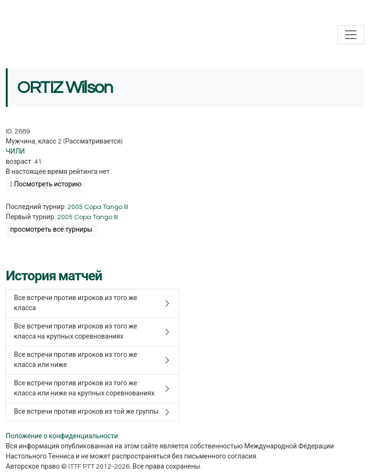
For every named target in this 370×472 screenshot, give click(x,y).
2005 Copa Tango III (97, 207)
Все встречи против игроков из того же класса (75, 303)
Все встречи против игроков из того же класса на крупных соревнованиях (75, 331)
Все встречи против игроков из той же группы (86, 411)
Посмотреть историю (45, 184)
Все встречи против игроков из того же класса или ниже (75, 360)
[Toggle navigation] (350, 34)
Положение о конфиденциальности (62, 436)
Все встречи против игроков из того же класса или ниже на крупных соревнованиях (84, 388)
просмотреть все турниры (51, 229)
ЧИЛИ (15, 151)
